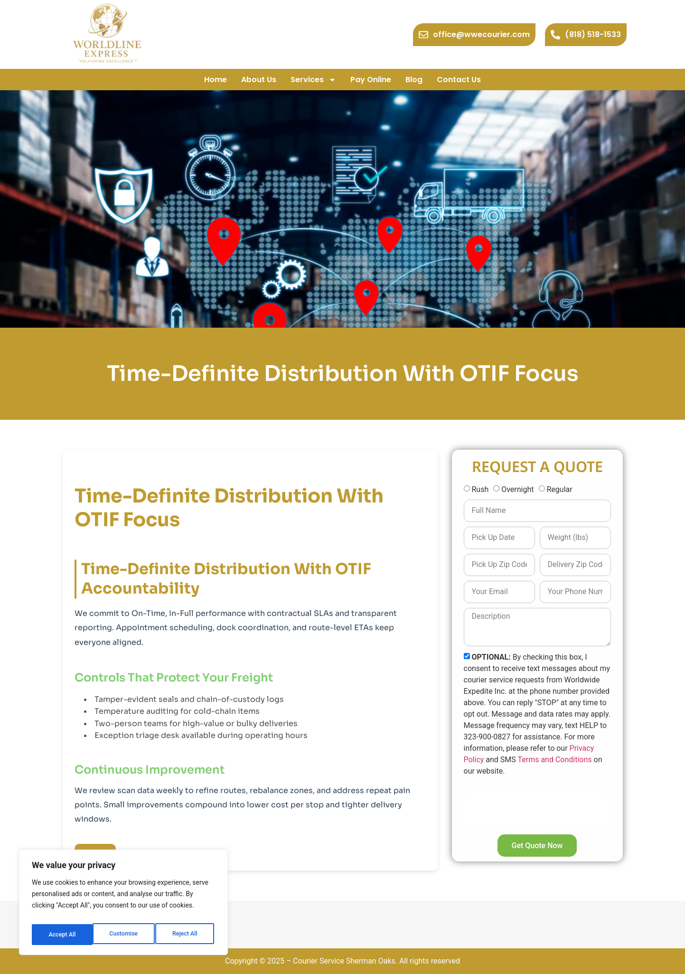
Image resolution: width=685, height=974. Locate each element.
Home (215, 79)
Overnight (517, 489)
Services (313, 80)
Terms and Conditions (554, 759)
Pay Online (370, 79)
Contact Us (459, 79)
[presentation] (536, 811)
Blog (413, 79)
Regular (559, 489)
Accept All (185, 934)
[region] (123, 905)
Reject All (124, 934)
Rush (479, 489)
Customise (62, 934)
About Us (258, 79)
